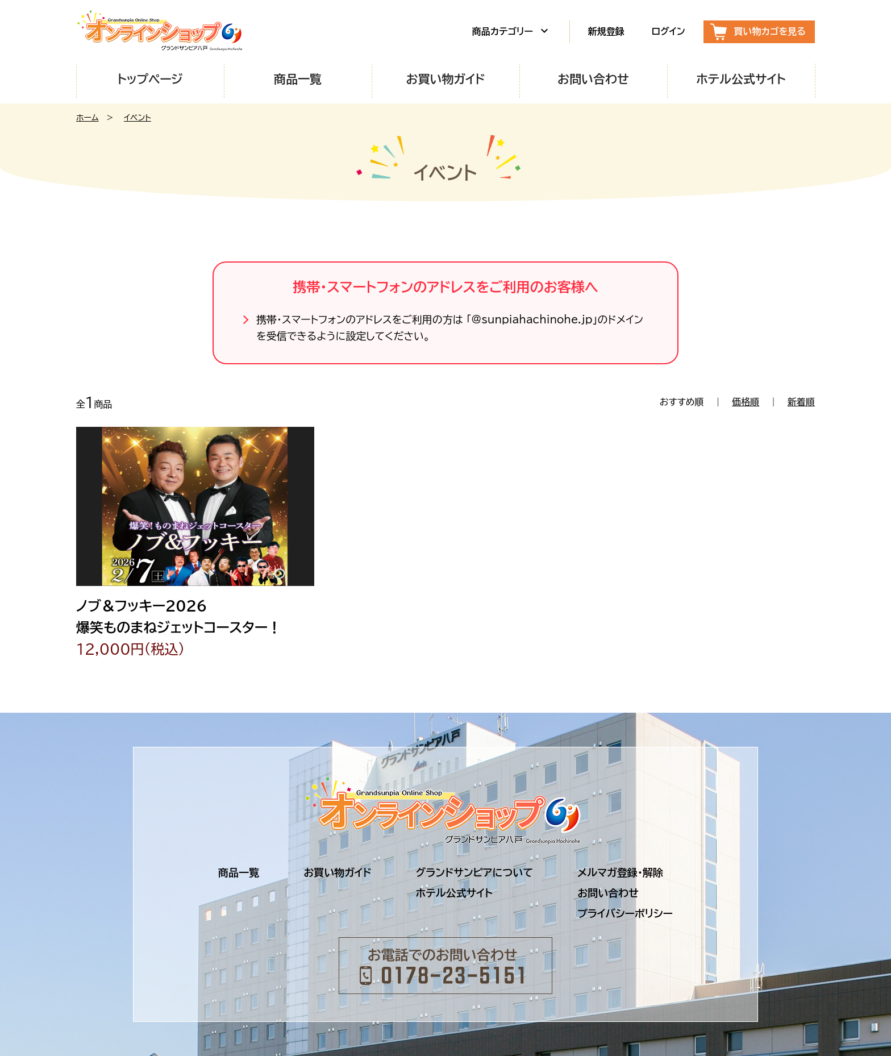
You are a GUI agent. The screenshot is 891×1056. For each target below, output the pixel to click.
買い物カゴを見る (770, 31)
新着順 (801, 401)
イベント (137, 118)
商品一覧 (298, 79)
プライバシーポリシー (625, 913)
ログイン (668, 31)
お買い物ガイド (445, 79)
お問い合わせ (593, 79)
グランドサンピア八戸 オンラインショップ (161, 32)
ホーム (87, 118)
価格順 (745, 401)
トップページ (149, 79)
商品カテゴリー (511, 31)
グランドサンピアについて (474, 872)
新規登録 (606, 31)
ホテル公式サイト (741, 79)
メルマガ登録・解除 (620, 872)
